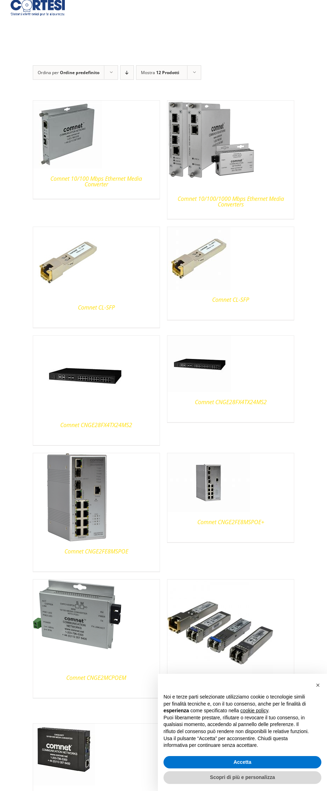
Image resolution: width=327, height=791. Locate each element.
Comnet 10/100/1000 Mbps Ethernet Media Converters (231, 201)
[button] (317, 685)
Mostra (160, 73)
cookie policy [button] (254, 710)
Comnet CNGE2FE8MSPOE (96, 551)
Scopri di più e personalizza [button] (242, 777)
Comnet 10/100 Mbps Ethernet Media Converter (96, 181)
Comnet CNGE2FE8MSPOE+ (230, 522)
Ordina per (68, 73)
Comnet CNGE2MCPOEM (96, 678)
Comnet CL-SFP (96, 307)
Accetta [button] (243, 762)
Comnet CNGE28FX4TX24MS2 (96, 425)
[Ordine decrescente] (127, 72)
